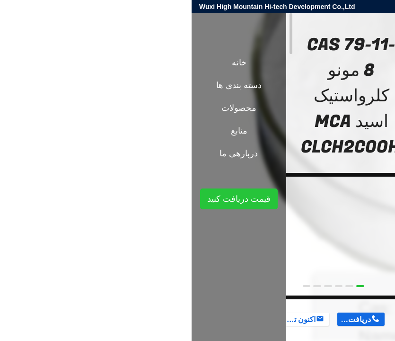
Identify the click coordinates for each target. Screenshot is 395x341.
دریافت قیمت (162, 319)
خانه (47, 62)
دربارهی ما (47, 153)
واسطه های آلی (293, 165)
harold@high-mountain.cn (275, 6)
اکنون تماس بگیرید (107, 319)
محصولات (334, 165)
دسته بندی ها (47, 85)
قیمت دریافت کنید (47, 199)
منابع (47, 130)
